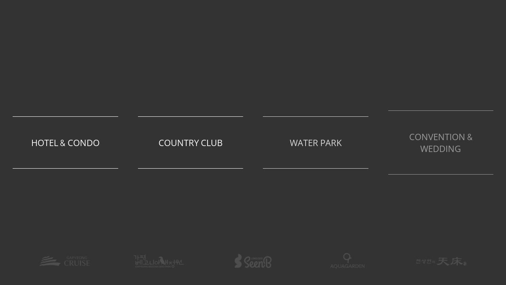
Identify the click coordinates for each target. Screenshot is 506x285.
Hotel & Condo (65, 143)
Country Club (191, 143)
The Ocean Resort (253, 46)
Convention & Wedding (441, 143)
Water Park (316, 143)
